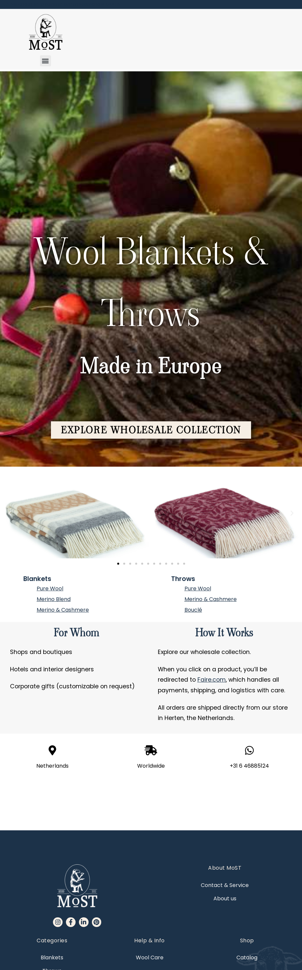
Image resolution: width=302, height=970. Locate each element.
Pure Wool (50, 588)
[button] (45, 60)
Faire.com (211, 680)
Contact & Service (225, 838)
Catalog (246, 910)
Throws (183, 578)
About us (224, 851)
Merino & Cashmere (63, 610)
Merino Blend (54, 599)
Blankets (37, 578)
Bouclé (193, 610)
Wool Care (149, 910)
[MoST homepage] (45, 32)
